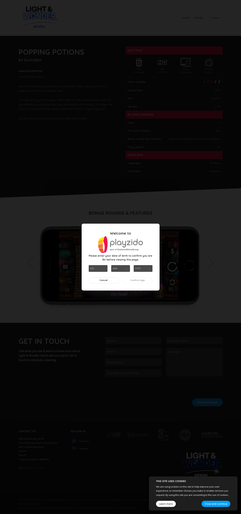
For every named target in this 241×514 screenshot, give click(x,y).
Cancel (104, 280)
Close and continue (216, 503)
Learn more (166, 503)
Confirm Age (137, 280)
